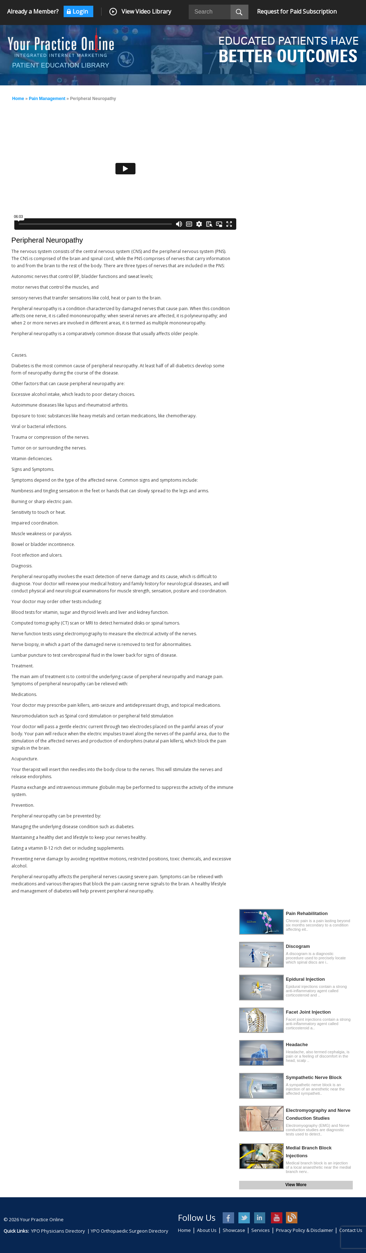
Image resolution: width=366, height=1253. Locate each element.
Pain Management (47, 98)
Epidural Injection (305, 979)
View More (295, 1184)
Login (80, 11)
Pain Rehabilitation (307, 913)
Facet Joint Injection (308, 1012)
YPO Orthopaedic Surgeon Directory (129, 1231)
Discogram (298, 946)
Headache (297, 1044)
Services (260, 1230)
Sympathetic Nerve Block (314, 1077)
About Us (207, 1230)
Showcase (234, 1230)
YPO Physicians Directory (58, 1231)
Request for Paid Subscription (297, 11)
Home (18, 98)
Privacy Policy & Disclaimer (304, 1230)
